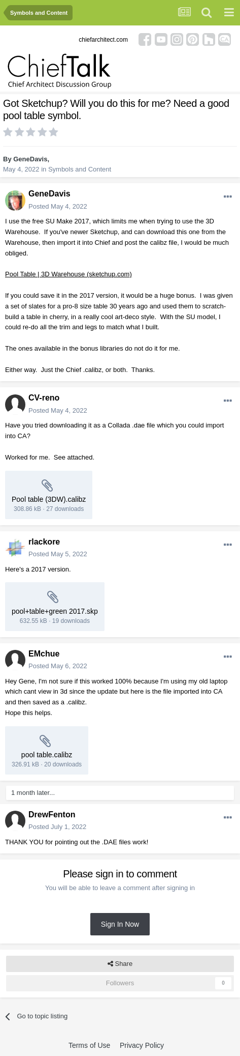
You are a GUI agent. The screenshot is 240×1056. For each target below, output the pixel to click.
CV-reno (43, 397)
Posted (57, 206)
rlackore (44, 541)
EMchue (43, 653)
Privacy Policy (142, 1045)
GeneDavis (30, 159)
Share (120, 964)
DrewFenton (51, 814)
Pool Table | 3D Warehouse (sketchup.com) (68, 274)
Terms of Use (89, 1045)
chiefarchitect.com (103, 39)
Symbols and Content (79, 169)
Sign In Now (120, 924)
